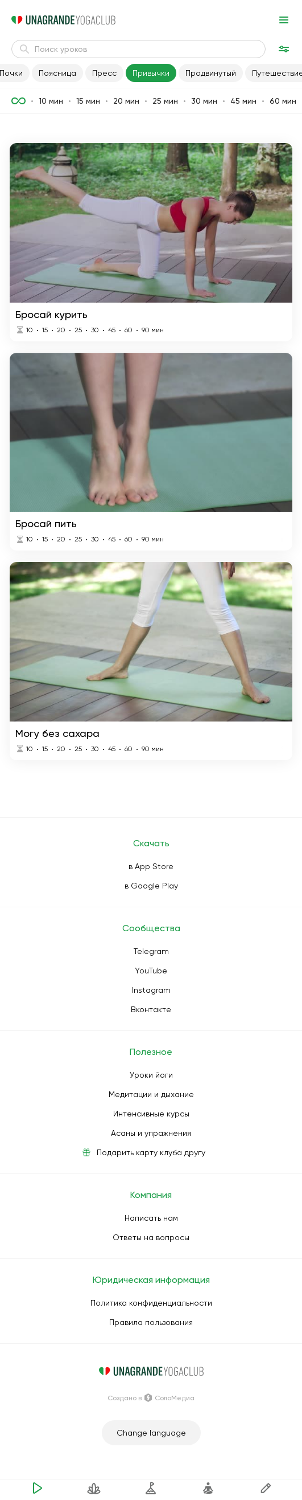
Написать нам (151, 1217)
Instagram (151, 989)
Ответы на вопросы (151, 1237)
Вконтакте (151, 1009)
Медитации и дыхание (151, 1094)
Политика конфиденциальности (151, 1302)
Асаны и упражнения (151, 1133)
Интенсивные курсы (151, 1113)
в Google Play (151, 885)
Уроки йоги (151, 1074)
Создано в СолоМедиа (151, 1398)
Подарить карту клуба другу (151, 1152)
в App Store (151, 866)
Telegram (151, 951)
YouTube (151, 970)
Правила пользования (151, 1322)
